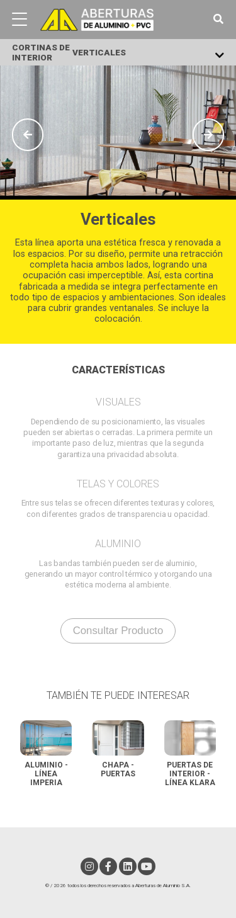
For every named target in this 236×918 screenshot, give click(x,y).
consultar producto (118, 631)
